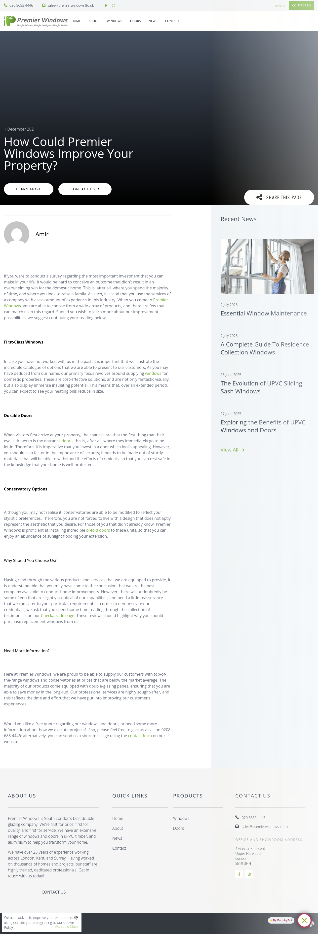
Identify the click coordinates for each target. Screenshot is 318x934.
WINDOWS (114, 21)
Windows (181, 818)
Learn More (28, 189)
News (153, 21)
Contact (172, 21)
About (94, 21)
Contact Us (85, 189)
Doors (178, 828)
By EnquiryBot (282, 920)
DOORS (135, 21)
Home (76, 21)
